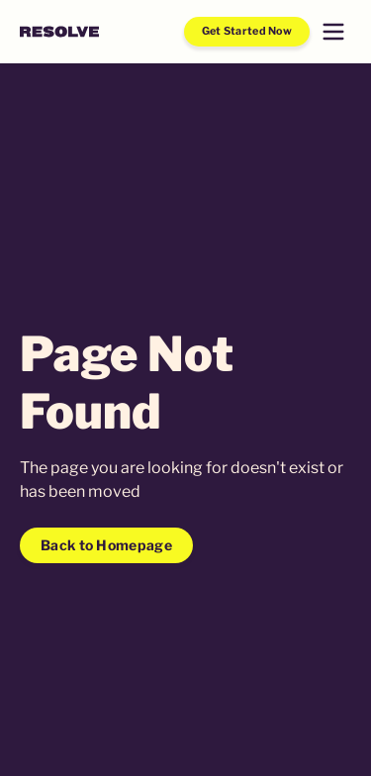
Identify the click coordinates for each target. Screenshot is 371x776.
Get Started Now (247, 31)
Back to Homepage (106, 544)
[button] (333, 31)
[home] (59, 32)
